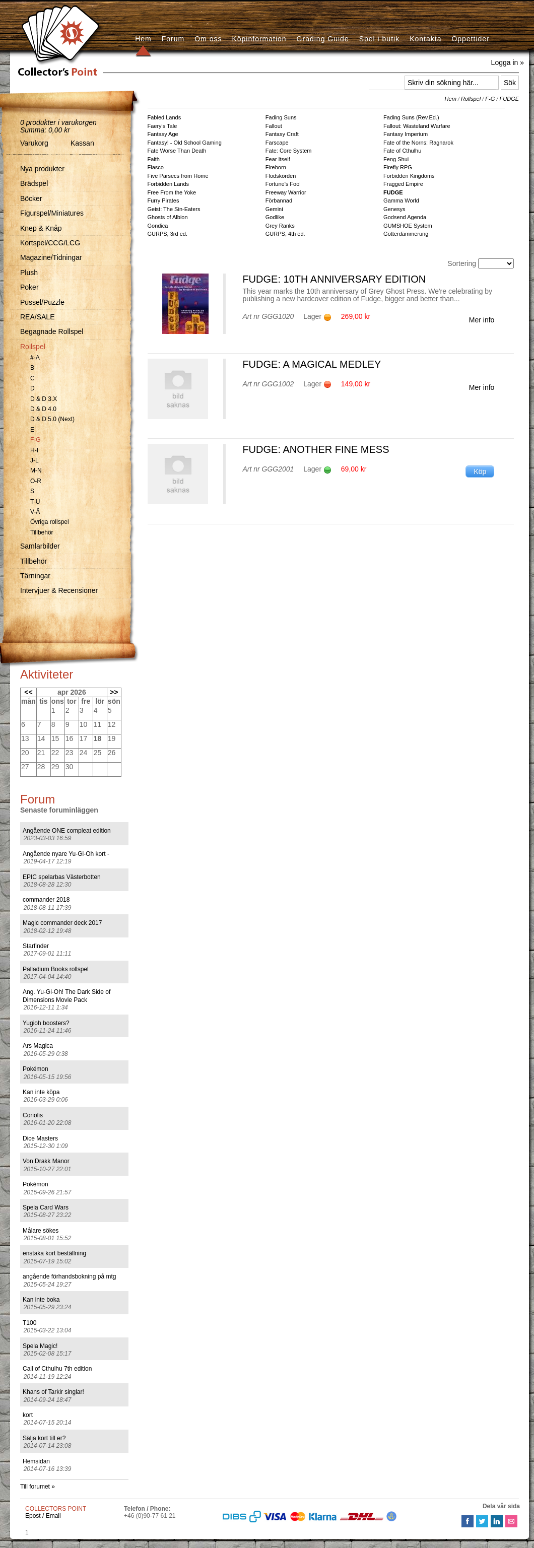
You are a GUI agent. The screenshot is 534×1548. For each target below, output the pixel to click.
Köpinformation (259, 39)
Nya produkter (42, 169)
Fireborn (275, 167)
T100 (29, 1322)
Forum (173, 39)
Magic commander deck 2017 (62, 922)
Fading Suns (281, 117)
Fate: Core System (288, 151)
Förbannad (278, 200)
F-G (35, 439)
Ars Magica (38, 1045)
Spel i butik (379, 39)
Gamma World (401, 200)
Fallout (273, 126)
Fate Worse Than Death (177, 151)
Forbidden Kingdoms (409, 176)
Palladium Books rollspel (56, 969)
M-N (36, 470)
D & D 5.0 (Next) (52, 419)
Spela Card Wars (46, 1207)
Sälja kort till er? (44, 1438)
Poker (29, 287)
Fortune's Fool (283, 184)
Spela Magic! (40, 1346)
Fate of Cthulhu (402, 151)
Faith (154, 159)
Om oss (208, 39)
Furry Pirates (163, 200)
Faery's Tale (162, 126)
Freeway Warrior (285, 192)
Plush (29, 272)
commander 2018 (46, 899)
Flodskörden (280, 176)
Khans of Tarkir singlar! (53, 1391)
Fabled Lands (164, 117)
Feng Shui (396, 159)
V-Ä (35, 511)
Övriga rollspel (49, 521)
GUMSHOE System (407, 226)
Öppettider (470, 39)
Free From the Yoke (172, 192)
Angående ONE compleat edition (67, 830)
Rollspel (32, 347)
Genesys (394, 209)
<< (28, 692)
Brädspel (34, 183)
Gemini (274, 209)
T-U (35, 501)
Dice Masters (40, 1138)
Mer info (482, 320)
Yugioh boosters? (46, 1023)
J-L (34, 460)
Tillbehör (41, 532)
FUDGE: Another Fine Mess (315, 449)
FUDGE (509, 99)
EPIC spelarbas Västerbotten (62, 877)
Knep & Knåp (41, 228)
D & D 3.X (43, 398)
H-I (34, 450)
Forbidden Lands (168, 184)
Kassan (82, 143)
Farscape (277, 143)
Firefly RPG (397, 167)
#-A (35, 357)
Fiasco (156, 167)
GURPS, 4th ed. (285, 234)
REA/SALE (37, 317)
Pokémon (35, 1068)
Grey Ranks (280, 226)
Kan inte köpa (41, 1092)
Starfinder (36, 946)
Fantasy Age (163, 134)
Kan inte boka (41, 1299)
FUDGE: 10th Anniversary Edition (334, 279)
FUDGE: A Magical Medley (311, 364)
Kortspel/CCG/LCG (50, 243)
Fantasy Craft (282, 134)
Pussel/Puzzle (42, 302)
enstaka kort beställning (54, 1253)
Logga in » (507, 62)
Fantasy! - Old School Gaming (185, 143)
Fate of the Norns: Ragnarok (418, 143)
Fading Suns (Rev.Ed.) (411, 117)
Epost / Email (43, 1515)
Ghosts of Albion (168, 217)
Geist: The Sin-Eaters (174, 209)
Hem (143, 39)
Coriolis (33, 1115)
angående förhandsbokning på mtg (69, 1276)
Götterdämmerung (405, 234)
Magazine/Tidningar (51, 257)
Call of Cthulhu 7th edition (57, 1368)
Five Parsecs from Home (178, 176)
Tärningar (35, 576)
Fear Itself (277, 159)
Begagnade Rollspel (51, 331)
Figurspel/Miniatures (52, 213)
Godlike (274, 217)
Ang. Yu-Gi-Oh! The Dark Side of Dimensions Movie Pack (66, 995)
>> (114, 692)
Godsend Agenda (404, 217)
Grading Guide (323, 39)
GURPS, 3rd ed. (167, 234)
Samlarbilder (40, 546)
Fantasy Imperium (405, 134)
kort (28, 1415)
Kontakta (425, 39)
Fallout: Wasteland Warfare (416, 126)
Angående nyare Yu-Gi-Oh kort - (66, 853)
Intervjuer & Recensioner (59, 590)
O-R (35, 481)
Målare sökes (40, 1230)
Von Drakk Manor (46, 1161)
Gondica (158, 226)
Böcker (31, 198)
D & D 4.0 (43, 409)
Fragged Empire (403, 184)
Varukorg (34, 143)
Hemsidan (36, 1461)
